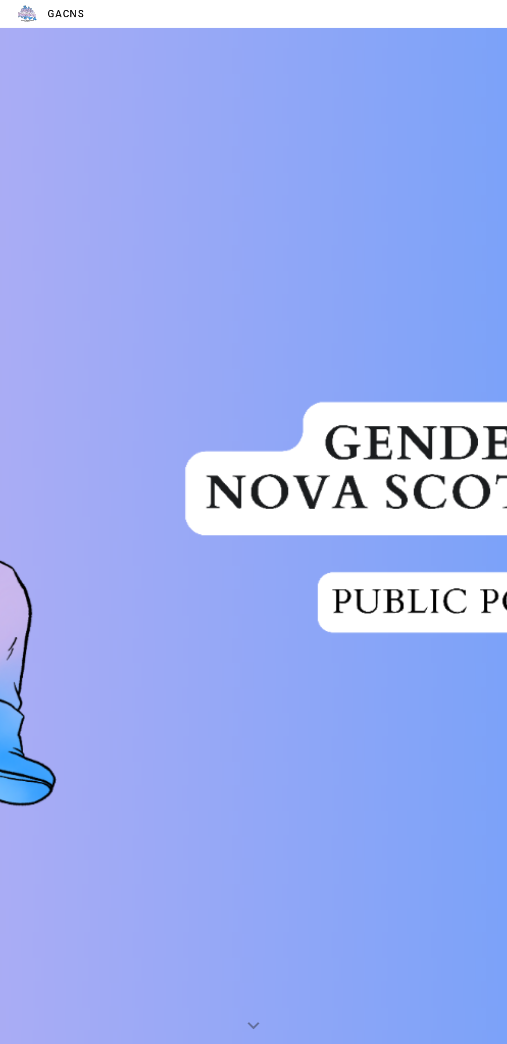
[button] (253, 1026)
